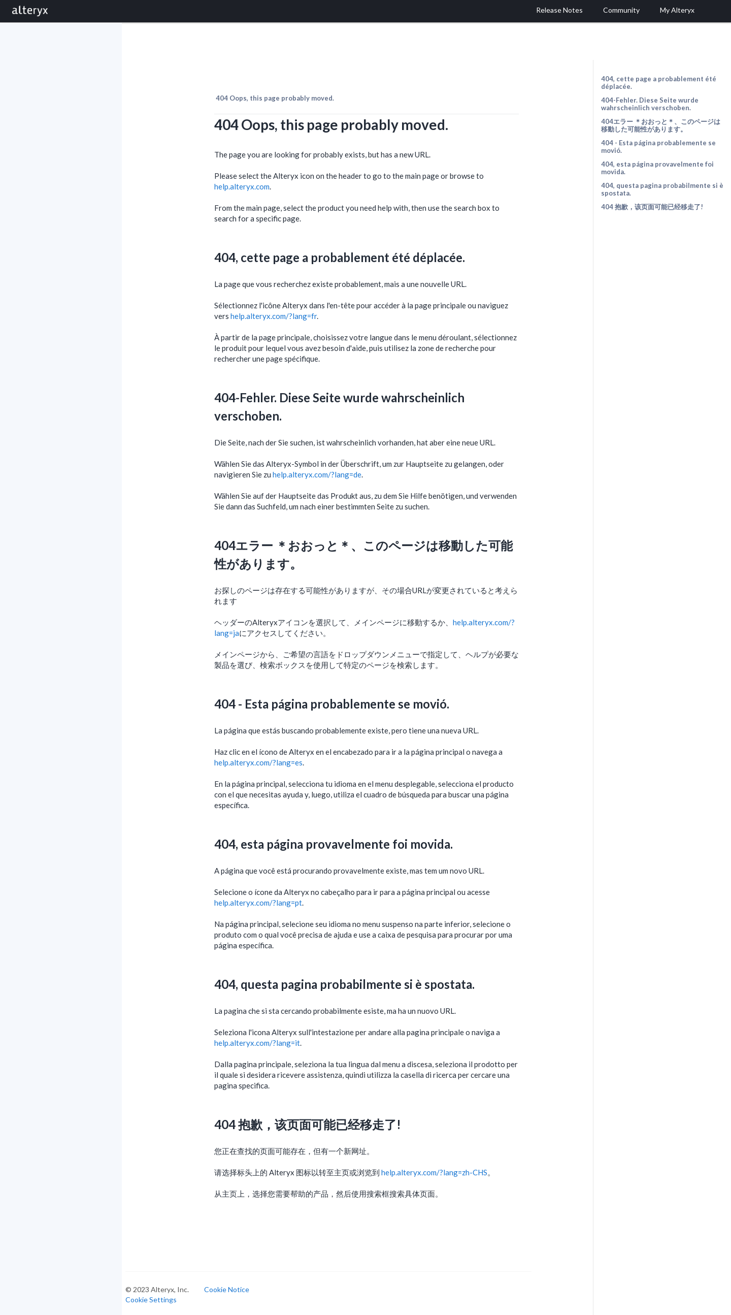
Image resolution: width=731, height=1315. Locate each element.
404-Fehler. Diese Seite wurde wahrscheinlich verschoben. (650, 104)
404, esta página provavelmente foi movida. (657, 168)
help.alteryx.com (251, 184)
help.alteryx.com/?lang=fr (283, 313)
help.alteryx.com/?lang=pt (267, 900)
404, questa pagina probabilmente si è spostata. (662, 189)
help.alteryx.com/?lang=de (326, 472)
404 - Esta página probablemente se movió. (658, 146)
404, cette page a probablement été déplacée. (658, 82)
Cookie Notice (235, 1287)
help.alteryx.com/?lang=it (266, 1040)
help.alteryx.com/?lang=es (267, 760)
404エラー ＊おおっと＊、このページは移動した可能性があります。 (660, 125)
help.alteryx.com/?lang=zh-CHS (443, 1170)
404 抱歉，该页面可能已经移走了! (652, 207)
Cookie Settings (160, 1297)
